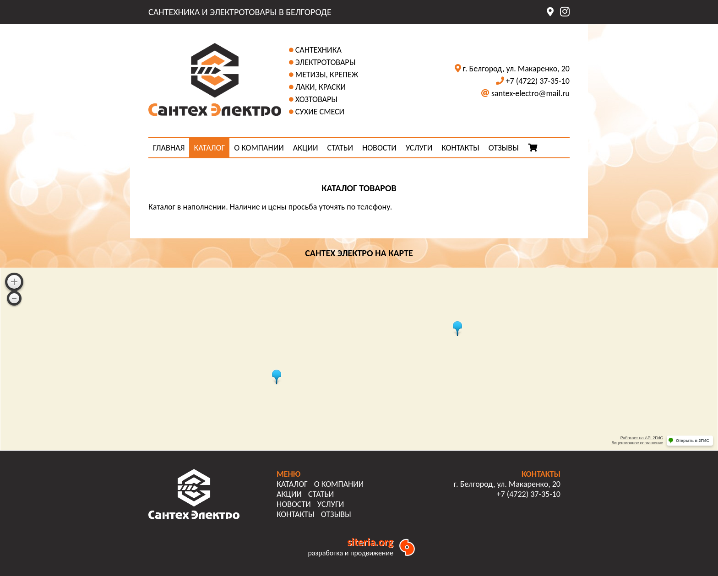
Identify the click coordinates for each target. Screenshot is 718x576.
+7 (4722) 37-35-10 (538, 81)
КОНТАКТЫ (460, 148)
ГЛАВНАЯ (169, 148)
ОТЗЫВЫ (504, 148)
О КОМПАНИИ (259, 148)
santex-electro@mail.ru (530, 93)
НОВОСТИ (379, 148)
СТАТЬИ (340, 148)
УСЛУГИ (419, 148)
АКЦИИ (305, 148)
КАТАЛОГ (209, 148)
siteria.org (370, 542)
